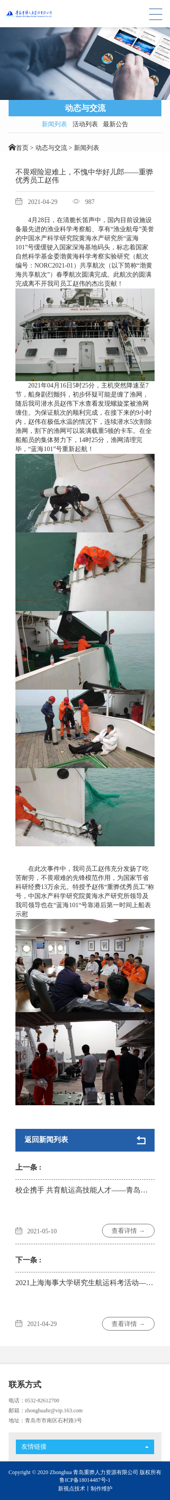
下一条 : (28, 1260)
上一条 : (28, 1167)
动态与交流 (51, 147)
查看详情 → (128, 1230)
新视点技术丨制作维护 (85, 1488)
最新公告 (115, 124)
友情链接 (85, 1446)
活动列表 (85, 124)
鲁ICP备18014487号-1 (85, 1480)
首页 (22, 147)
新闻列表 (54, 124)
